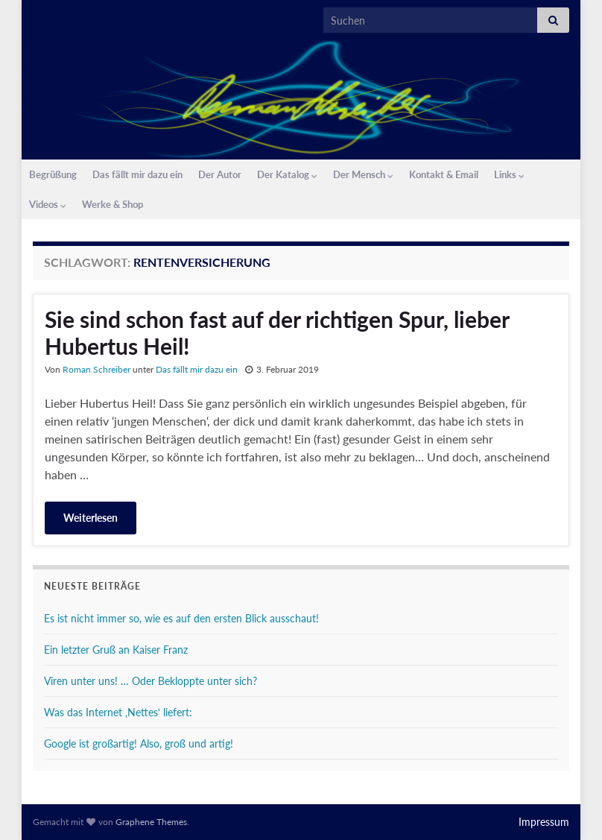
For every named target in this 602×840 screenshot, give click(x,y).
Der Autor (219, 174)
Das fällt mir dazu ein (137, 174)
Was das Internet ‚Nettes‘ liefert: (118, 712)
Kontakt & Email (443, 174)
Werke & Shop (112, 204)
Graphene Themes (151, 821)
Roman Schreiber (96, 369)
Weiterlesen (90, 517)
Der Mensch (363, 174)
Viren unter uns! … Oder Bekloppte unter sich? (150, 681)
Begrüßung (53, 174)
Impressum (544, 821)
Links (509, 174)
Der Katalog (287, 174)
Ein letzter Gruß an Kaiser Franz (116, 649)
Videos (47, 204)
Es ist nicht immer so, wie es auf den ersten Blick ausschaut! (181, 618)
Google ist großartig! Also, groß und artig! (138, 743)
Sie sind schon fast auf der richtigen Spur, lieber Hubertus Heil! (277, 332)
